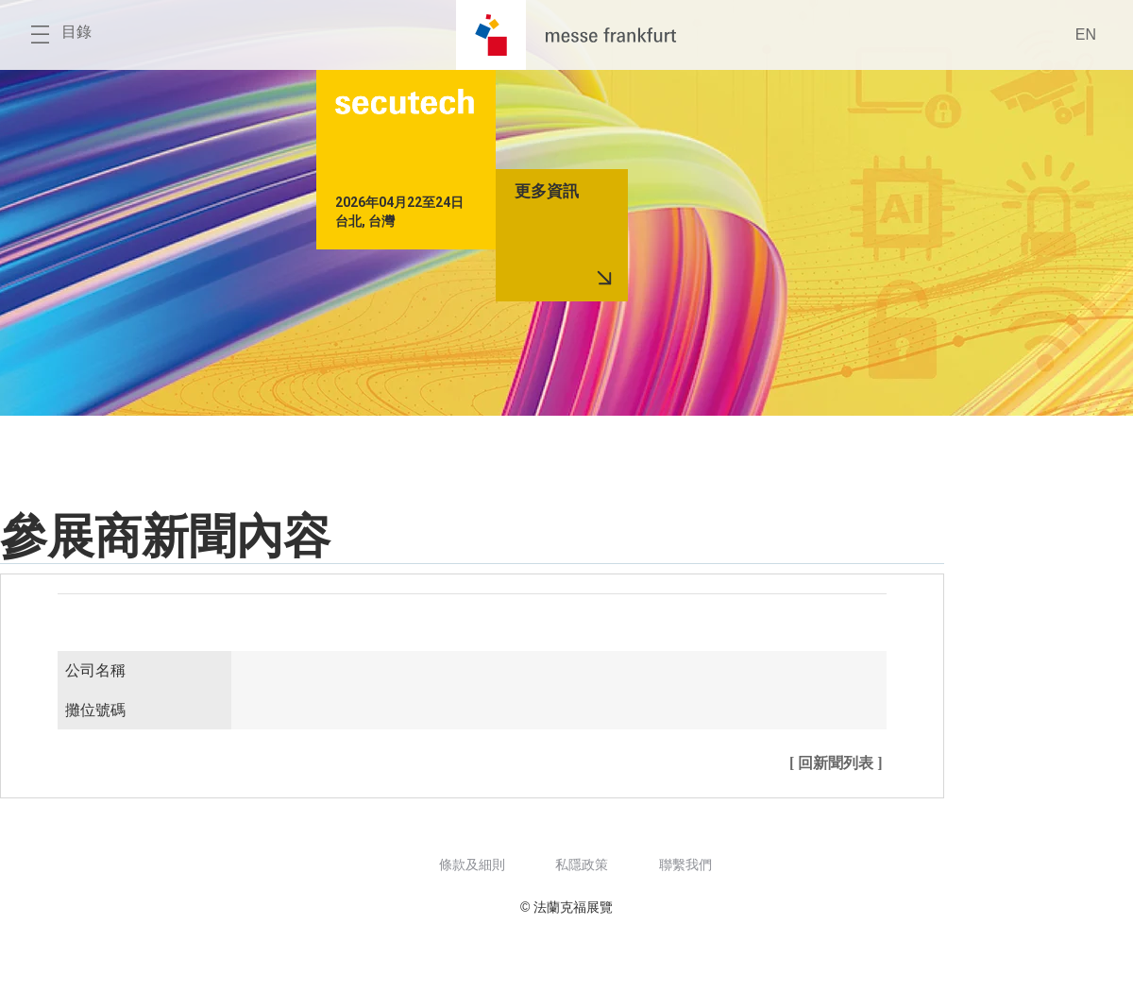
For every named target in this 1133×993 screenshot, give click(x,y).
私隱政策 (581, 864)
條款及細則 (472, 864)
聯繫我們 (685, 864)
